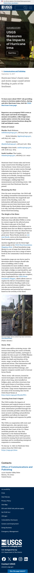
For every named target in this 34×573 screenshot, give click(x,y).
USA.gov (4, 516)
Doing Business (6, 528)
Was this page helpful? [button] (17, 571)
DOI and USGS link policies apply (12, 508)
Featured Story (13, 28)
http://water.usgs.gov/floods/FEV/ (13, 395)
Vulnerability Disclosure (9, 520)
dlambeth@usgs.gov (8, 144)
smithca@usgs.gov (24, 147)
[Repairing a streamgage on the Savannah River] (17, 39)
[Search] (25, 7)
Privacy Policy (6, 501)
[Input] (21, 7)
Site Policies (5, 497)
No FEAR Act (5, 512)
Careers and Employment (10, 524)
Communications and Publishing (14, 71)
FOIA (3, 493)
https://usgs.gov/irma (9, 450)
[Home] (6, 9)
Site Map (4, 505)
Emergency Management (9, 531)
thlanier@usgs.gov (8, 155)
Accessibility (5, 489)
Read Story (12, 53)
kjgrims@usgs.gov (24, 136)
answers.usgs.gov (7, 567)
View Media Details (6, 338)
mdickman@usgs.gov (9, 132)
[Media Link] (17, 315)
